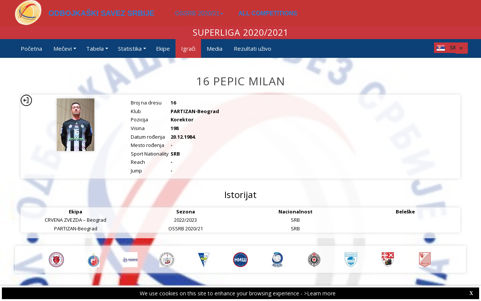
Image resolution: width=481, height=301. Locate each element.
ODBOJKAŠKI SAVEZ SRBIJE (101, 13)
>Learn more (320, 293)
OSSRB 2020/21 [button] (199, 13)
